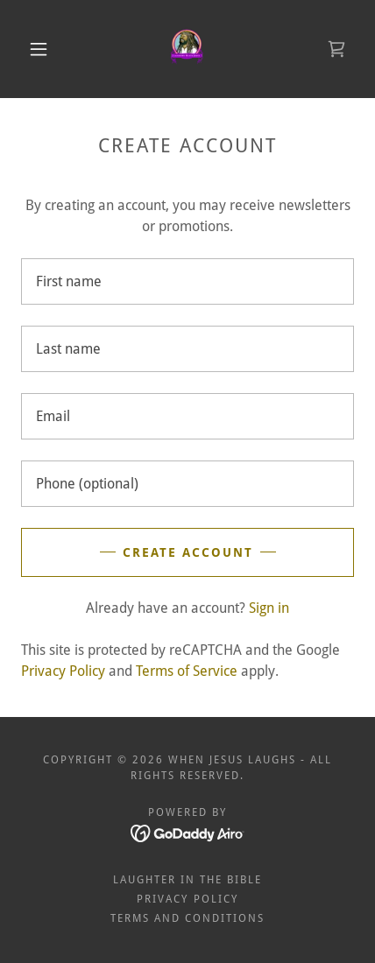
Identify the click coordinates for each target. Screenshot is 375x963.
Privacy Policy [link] (63, 671)
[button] (38, 49)
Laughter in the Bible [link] (187, 880)
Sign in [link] (269, 608)
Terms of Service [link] (186, 671)
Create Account (188, 552)
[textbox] (187, 281)
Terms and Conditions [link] (187, 918)
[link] (188, 49)
